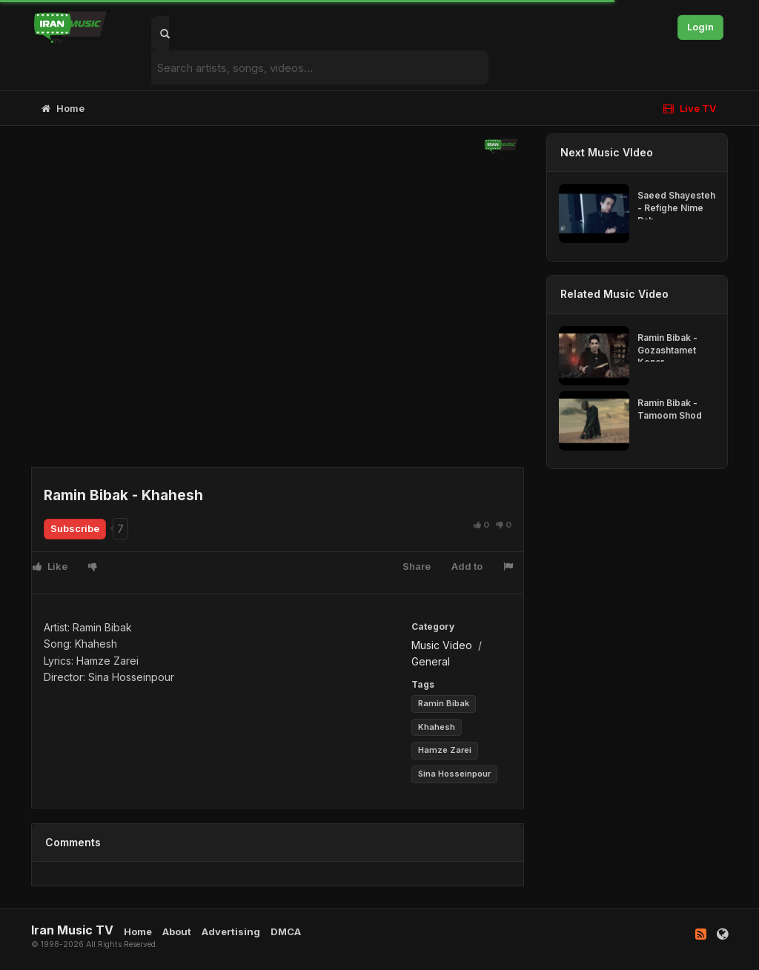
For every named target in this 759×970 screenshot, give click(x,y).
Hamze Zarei (444, 750)
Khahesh (436, 727)
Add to (467, 566)
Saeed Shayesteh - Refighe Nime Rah (676, 208)
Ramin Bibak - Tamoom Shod (669, 409)
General (430, 661)
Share (416, 566)
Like (50, 566)
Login (700, 27)
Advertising (231, 931)
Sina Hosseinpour (454, 773)
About (176, 931)
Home (63, 108)
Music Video (441, 645)
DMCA (286, 931)
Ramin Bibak (443, 703)
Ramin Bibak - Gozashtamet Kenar (667, 350)
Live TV (689, 108)
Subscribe (74, 528)
